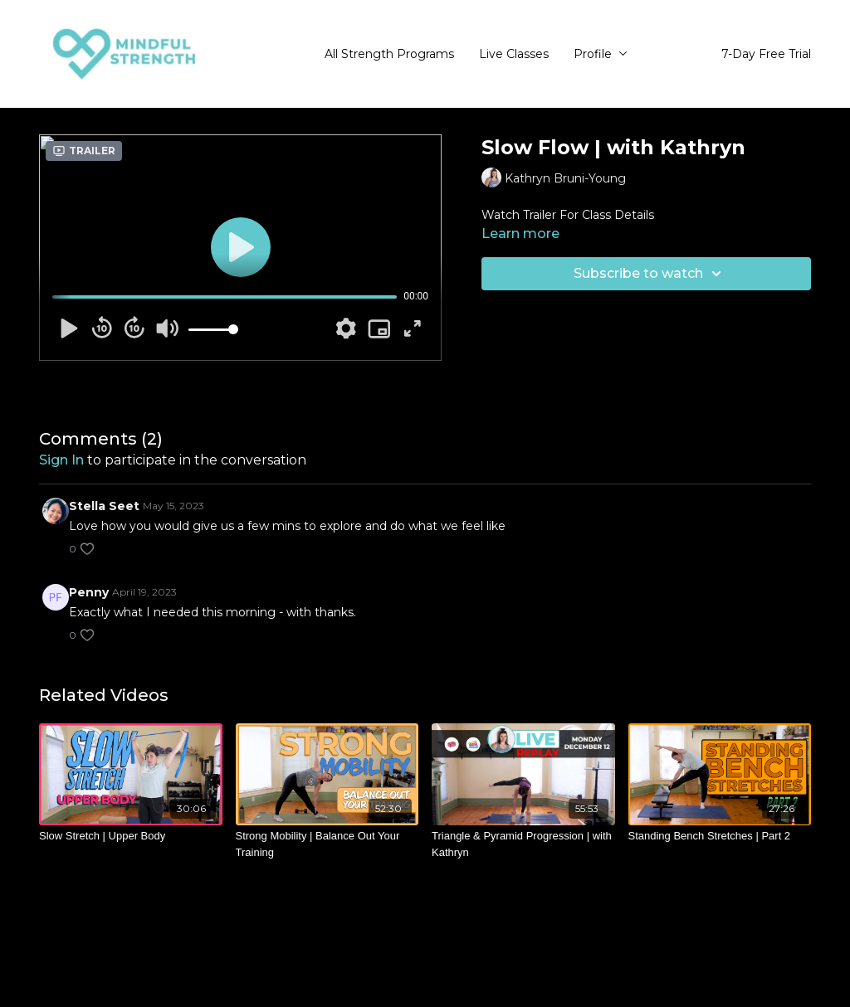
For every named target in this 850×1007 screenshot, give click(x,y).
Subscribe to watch (650, 274)
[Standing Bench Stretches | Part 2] (720, 836)
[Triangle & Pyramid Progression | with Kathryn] (523, 844)
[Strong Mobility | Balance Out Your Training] (327, 844)
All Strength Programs (389, 53)
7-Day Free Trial (766, 53)
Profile (601, 53)
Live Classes (514, 53)
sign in (61, 460)
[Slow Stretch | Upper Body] (130, 836)
